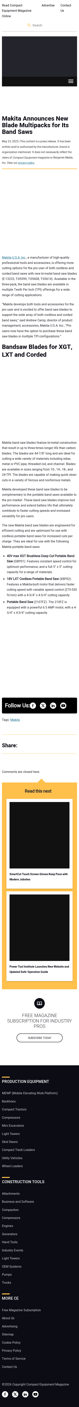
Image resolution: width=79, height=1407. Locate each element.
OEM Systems (11, 1266)
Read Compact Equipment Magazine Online (17, 11)
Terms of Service (14, 1358)
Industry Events (12, 1250)
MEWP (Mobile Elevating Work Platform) (30, 1093)
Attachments (11, 1193)
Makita (15, 720)
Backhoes (9, 1101)
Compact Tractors (14, 1109)
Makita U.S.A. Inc (13, 257)
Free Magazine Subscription (21, 1310)
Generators (9, 1234)
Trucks (6, 1282)
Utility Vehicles (12, 1158)
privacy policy (26, 163)
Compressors (11, 1117)
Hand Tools (10, 1242)
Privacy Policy (11, 1350)
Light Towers (11, 1134)
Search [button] (29, 25)
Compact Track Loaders (18, 1150)
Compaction (10, 1210)
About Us (8, 1318)
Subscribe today (39, 1038)
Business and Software (18, 1201)
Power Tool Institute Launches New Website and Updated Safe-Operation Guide (39, 969)
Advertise (48, 5)
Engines (7, 1226)
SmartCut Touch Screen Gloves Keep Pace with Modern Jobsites (39, 877)
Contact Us (66, 8)
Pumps (7, 1274)
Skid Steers (10, 1142)
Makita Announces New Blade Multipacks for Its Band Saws (35, 125)
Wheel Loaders (12, 1166)
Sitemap (8, 1334)
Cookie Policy (11, 1342)
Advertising (10, 1326)
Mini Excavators (13, 1125)
